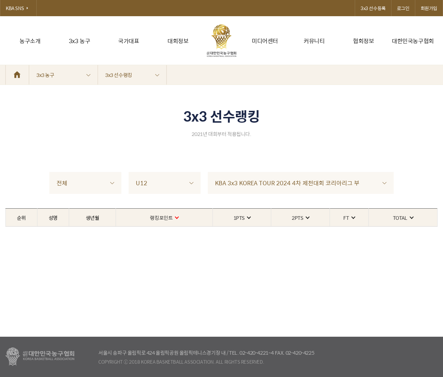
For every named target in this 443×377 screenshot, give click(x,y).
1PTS (241, 218)
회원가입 (429, 8)
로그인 (403, 8)
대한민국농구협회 (413, 40)
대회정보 (177, 40)
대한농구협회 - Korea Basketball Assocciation (39, 357)
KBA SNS (18, 8)
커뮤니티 (314, 40)
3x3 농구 (79, 40)
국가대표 (128, 40)
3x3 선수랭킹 (132, 75)
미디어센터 (265, 40)
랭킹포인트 (164, 218)
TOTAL (403, 218)
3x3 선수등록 (373, 8)
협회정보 (363, 40)
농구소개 (29, 40)
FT (348, 218)
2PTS (300, 218)
